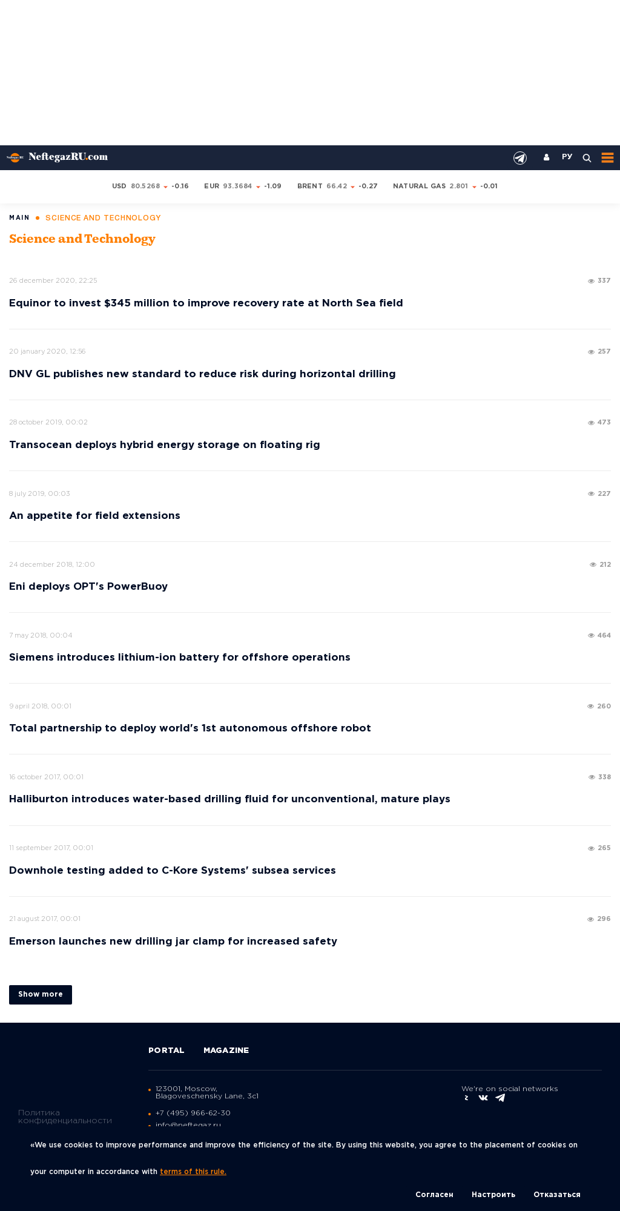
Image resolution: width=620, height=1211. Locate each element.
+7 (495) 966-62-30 (193, 1113)
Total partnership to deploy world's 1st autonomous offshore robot (190, 728)
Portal (166, 1051)
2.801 (458, 186)
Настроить (493, 1195)
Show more (40, 994)
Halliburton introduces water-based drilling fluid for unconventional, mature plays (229, 799)
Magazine (226, 1051)
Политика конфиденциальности (65, 1116)
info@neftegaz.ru (188, 1125)
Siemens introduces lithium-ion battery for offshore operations (180, 657)
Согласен (434, 1195)
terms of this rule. (193, 1172)
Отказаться (557, 1195)
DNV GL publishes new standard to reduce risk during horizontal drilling (202, 374)
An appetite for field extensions (94, 516)
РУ (567, 157)
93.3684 (237, 186)
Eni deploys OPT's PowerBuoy (88, 587)
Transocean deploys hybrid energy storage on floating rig (164, 445)
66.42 (336, 186)
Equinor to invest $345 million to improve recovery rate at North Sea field (206, 303)
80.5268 (145, 186)
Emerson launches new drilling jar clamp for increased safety (173, 941)
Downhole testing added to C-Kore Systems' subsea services (172, 871)
